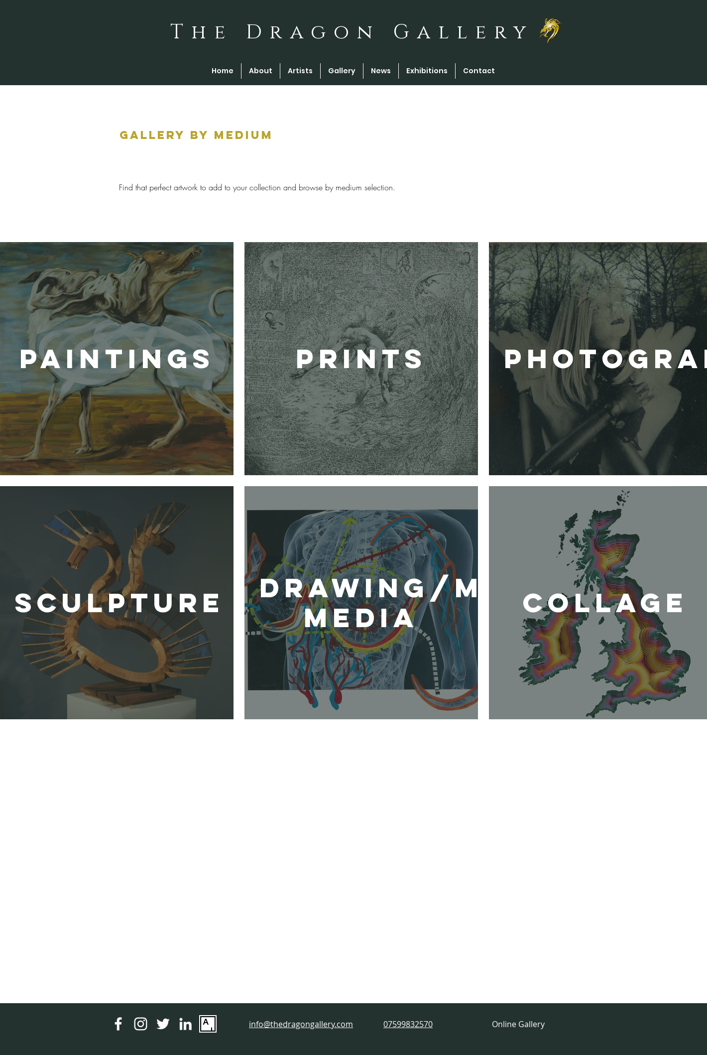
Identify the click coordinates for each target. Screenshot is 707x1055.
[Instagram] (140, 1024)
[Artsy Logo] (208, 1024)
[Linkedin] (185, 1024)
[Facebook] (118, 1024)
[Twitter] (163, 1024)
